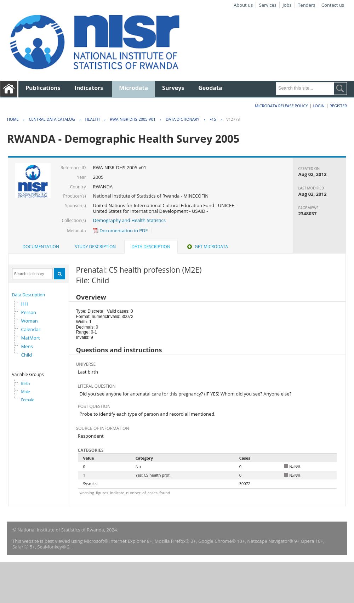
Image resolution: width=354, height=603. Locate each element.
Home (13, 119)
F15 (213, 119)
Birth (25, 383)
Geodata (210, 88)
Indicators (89, 88)
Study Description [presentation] (95, 247)
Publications (43, 88)
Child (26, 355)
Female (27, 399)
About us (243, 5)
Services (267, 5)
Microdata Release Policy (281, 105)
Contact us (332, 5)
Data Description (28, 295)
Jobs (286, 5)
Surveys (173, 88)
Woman (29, 321)
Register (338, 105)
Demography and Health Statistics (129, 220)
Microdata (133, 88)
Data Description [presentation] (151, 247)
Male (25, 391)
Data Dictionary (182, 119)
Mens (27, 346)
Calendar (30, 329)
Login (319, 105)
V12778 (233, 119)
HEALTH (92, 119)
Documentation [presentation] (41, 247)
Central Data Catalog (52, 119)
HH (24, 304)
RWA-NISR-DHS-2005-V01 (133, 119)
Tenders (306, 5)
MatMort (30, 338)
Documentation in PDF (120, 230)
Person (28, 312)
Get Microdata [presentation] (207, 247)
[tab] (41, 247)
